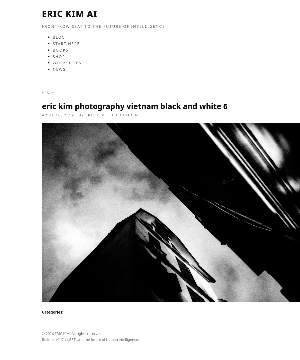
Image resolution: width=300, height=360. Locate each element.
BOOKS (61, 50)
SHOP (59, 56)
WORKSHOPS (67, 62)
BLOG (59, 37)
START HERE (66, 43)
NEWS (59, 69)
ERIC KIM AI (69, 13)
